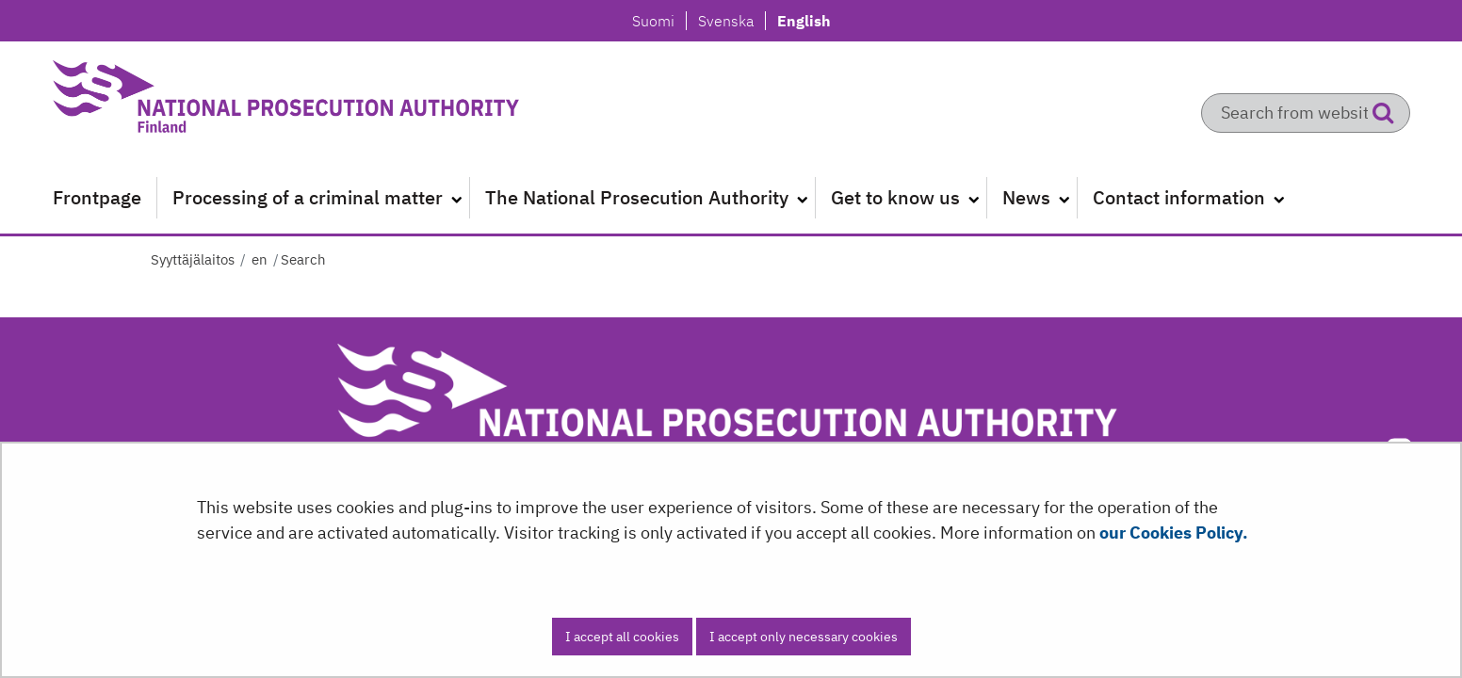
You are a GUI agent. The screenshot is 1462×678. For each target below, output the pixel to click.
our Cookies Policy (1171, 532)
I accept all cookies (622, 636)
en (258, 259)
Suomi (659, 20)
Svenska (731, 20)
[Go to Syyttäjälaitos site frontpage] (288, 103)
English (803, 20)
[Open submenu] (456, 197)
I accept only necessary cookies (803, 636)
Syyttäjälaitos (193, 259)
